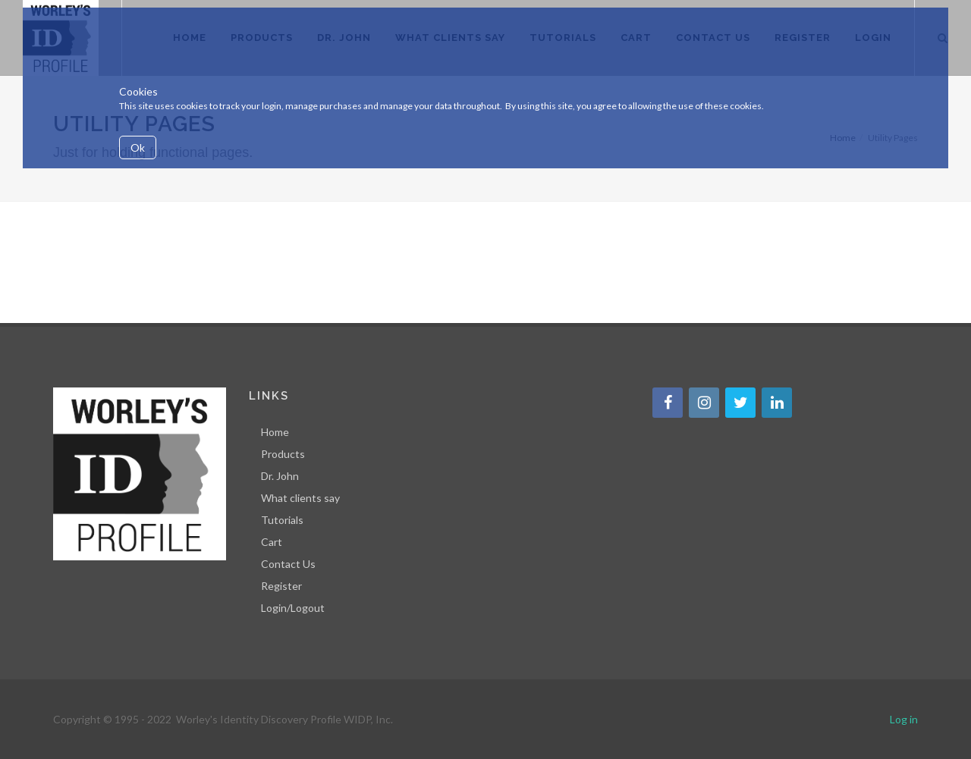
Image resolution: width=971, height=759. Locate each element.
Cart (271, 541)
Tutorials (282, 519)
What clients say (300, 497)
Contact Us (288, 563)
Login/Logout (293, 607)
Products (283, 453)
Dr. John (280, 475)
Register (281, 585)
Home (275, 431)
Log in (904, 719)
